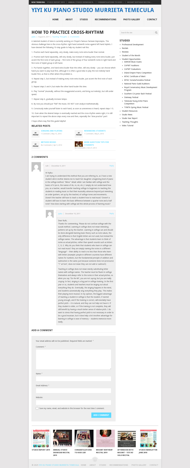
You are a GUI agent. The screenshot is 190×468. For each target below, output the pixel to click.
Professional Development (133, 44)
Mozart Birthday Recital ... (139, 2)
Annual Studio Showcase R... (81, 2)
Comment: (41, 346)
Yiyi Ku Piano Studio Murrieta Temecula (92, 10)
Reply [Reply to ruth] (112, 166)
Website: (39, 397)
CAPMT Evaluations (132, 69)
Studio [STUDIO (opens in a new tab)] (84, 19)
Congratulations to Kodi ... (111, 2)
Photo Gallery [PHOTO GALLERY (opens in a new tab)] (131, 19)
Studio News (127, 115)
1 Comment (45, 134)
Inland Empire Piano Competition (138, 73)
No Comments (46, 145)
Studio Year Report (129, 118)
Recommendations (105, 19)
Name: (39, 373)
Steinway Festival (131, 97)
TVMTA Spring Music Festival (136, 107)
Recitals (125, 48)
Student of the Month (131, 55)
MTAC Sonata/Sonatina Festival (137, 80)
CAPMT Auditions (131, 65)
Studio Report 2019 (56, 2)
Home (55, 19)
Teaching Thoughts (59, 37)
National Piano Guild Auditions (137, 84)
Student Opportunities (131, 59)
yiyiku (33, 37)
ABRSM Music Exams (133, 62)
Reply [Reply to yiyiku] (112, 213)
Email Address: (42, 385)
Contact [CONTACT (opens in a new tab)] (152, 19)
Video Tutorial (127, 125)
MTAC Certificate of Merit (134, 76)
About (69, 19)
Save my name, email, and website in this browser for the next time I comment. (71, 408)
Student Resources (129, 111)
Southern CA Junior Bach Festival (137, 94)
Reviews (125, 52)
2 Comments (74, 37)
